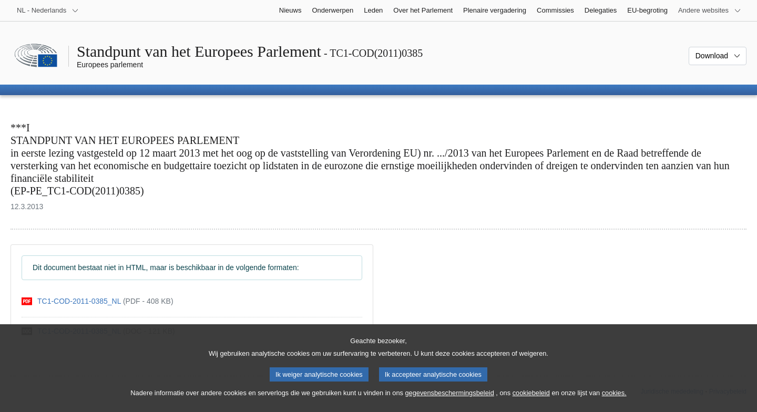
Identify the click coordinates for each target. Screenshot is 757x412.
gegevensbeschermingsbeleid (449, 400)
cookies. (614, 400)
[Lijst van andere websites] (709, 10)
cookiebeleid (531, 400)
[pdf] (97, 301)
